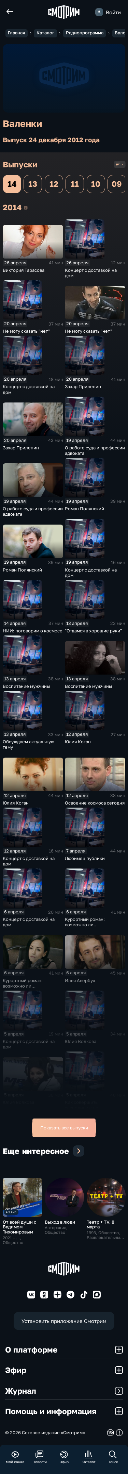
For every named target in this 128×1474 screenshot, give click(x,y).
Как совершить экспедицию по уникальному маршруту (90, 1107)
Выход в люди (60, 1222)
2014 (26, 207)
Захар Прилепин (83, 386)
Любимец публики (85, 858)
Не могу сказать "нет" (26, 331)
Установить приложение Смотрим (64, 1321)
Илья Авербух (80, 980)
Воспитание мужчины (26, 686)
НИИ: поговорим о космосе (32, 630)
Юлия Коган (78, 741)
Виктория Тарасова (23, 270)
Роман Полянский (84, 508)
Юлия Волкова (80, 1041)
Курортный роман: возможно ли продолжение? (85, 924)
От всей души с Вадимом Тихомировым (19, 1227)
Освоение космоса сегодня (95, 803)
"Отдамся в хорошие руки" (93, 630)
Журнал (64, 1390)
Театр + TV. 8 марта (100, 1224)
